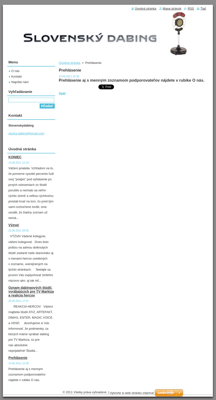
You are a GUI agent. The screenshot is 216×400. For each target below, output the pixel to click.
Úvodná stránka (69, 63)
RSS (191, 8)
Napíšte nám (20, 82)
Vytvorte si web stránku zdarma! (132, 393)
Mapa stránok (172, 8)
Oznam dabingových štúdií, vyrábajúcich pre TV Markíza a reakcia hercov (31, 291)
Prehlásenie (17, 358)
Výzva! (13, 225)
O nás (15, 71)
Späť (62, 93)
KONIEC (15, 157)
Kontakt (16, 76)
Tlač (203, 8)
